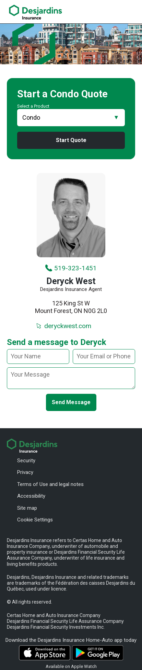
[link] (35, 12)
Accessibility (31, 496)
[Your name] (38, 356)
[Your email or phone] (104, 356)
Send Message (71, 402)
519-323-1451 (70, 268)
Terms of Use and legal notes (50, 484)
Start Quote (71, 140)
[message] (71, 378)
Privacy (25, 472)
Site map (27, 508)
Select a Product (33, 106)
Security (26, 460)
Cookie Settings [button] (35, 520)
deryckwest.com (63, 326)
